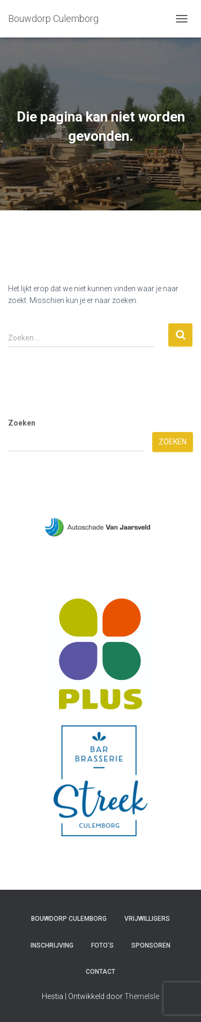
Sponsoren (150, 945)
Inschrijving (52, 945)
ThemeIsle (141, 996)
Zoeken (21, 423)
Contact (100, 971)
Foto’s (102, 945)
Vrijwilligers (147, 918)
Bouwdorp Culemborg (69, 918)
